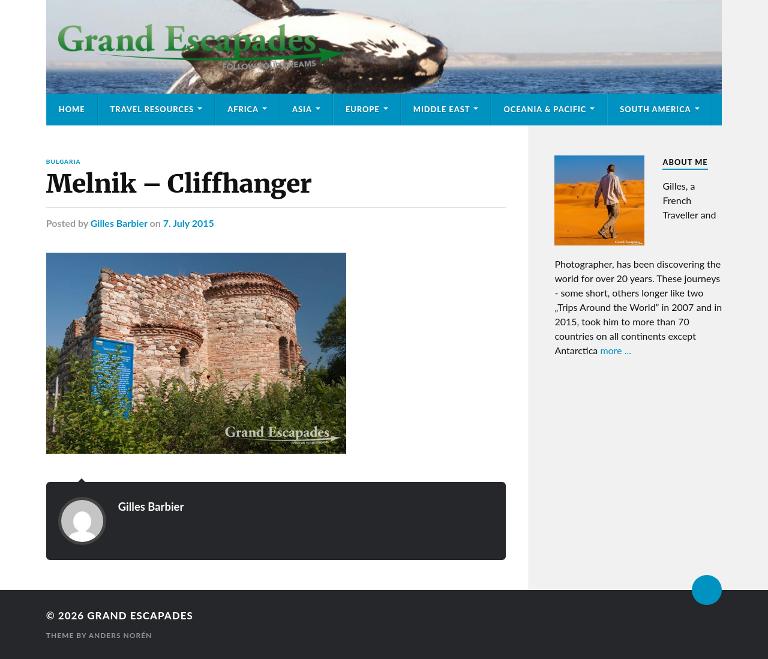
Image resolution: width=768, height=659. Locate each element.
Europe (363, 109)
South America (655, 109)
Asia (302, 109)
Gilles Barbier (119, 223)
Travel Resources (152, 109)
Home (72, 109)
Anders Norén (120, 635)
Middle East (441, 109)
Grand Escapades (140, 615)
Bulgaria (63, 161)
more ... (615, 350)
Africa (243, 109)
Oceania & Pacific (544, 109)
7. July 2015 (188, 223)
